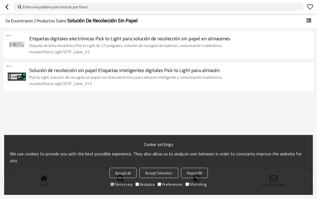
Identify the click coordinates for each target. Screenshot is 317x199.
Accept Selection (158, 173)
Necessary (122, 184)
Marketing (195, 184)
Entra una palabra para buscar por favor (55, 7)
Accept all (123, 173)
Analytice (145, 184)
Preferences (170, 184)
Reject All (194, 173)
